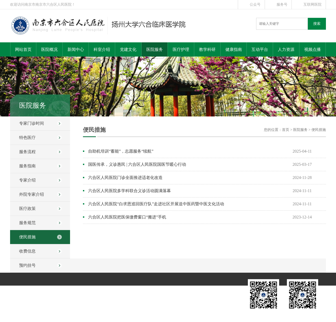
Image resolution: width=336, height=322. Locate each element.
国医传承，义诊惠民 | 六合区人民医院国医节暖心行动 (137, 164)
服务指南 (27, 166)
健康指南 (233, 49)
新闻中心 (75, 49)
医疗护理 (181, 49)
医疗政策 (27, 208)
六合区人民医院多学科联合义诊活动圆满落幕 (129, 191)
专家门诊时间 (31, 123)
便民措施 (27, 237)
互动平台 (259, 49)
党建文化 (128, 49)
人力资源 (286, 49)
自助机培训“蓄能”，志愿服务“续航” (120, 151)
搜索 (316, 24)
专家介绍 (27, 180)
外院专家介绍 (31, 194)
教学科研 (207, 49)
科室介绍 (102, 49)
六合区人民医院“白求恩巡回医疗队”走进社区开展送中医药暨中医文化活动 (156, 204)
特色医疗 (27, 137)
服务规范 (27, 223)
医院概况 (49, 49)
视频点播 (312, 49)
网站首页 (23, 49)
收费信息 (27, 251)
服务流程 (27, 152)
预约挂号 (27, 265)
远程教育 (196, 289)
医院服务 (154, 49)
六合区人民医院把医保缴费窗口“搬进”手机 (127, 217)
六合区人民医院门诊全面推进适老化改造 (125, 177)
